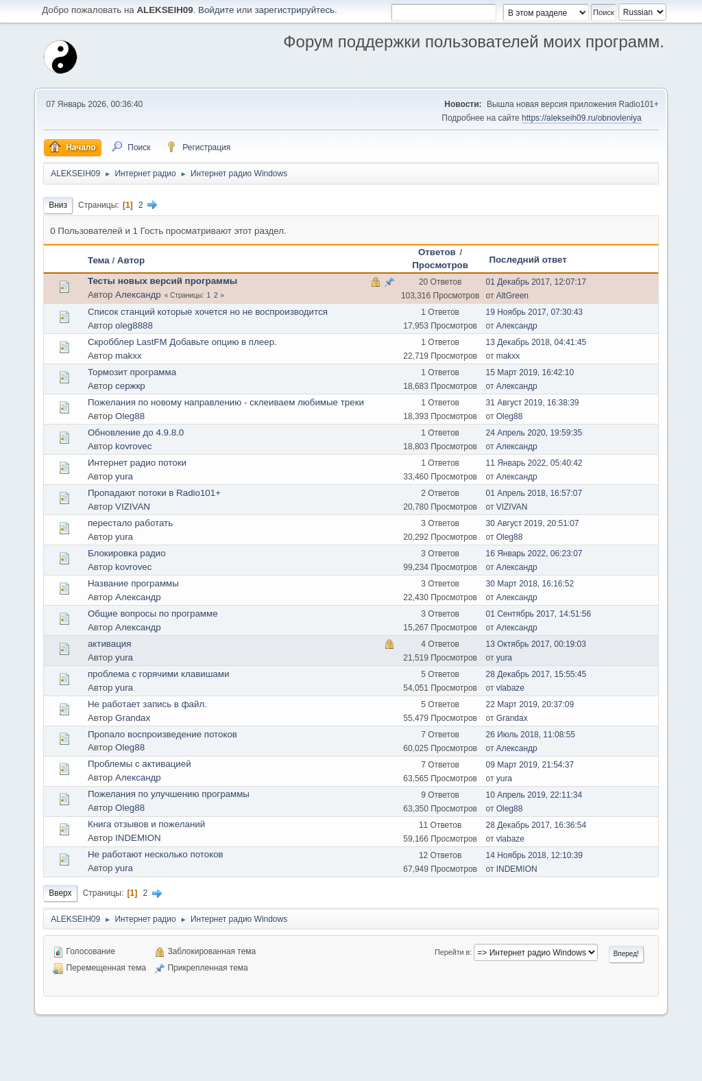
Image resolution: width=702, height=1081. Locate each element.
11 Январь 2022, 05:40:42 (533, 463)
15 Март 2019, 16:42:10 (529, 372)
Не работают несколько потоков (155, 854)
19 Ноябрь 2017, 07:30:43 (534, 312)
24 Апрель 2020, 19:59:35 (533, 433)
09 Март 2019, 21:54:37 (529, 765)
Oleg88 (130, 416)
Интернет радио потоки (137, 463)
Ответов (437, 252)
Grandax (132, 718)
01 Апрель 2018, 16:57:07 (533, 493)
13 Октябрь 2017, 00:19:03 (535, 644)
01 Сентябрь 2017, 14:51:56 (538, 614)
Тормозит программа (132, 372)
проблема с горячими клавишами (158, 674)
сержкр (130, 386)
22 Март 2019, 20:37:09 (529, 704)
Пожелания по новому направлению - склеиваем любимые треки (226, 402)
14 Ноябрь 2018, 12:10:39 (534, 855)
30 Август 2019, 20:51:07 (532, 523)
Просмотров (440, 265)
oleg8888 (134, 325)
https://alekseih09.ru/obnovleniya (582, 118)
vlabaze (510, 688)
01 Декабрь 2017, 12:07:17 (535, 282)
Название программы (133, 583)
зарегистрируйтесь (294, 10)
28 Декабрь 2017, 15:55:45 (535, 674)
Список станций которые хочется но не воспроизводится (208, 312)
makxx (128, 356)
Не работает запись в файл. (147, 704)
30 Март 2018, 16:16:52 (529, 584)
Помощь (540, 1066)
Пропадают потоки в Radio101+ (154, 493)
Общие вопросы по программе (153, 613)
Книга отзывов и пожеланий (146, 824)
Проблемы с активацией (139, 764)
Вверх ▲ (648, 1066)
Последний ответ (527, 259)
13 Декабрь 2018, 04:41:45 (535, 342)
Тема (99, 260)
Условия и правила (594, 1066)
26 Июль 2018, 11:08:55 (530, 734)
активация (110, 644)
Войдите (216, 10)
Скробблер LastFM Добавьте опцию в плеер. (182, 342)
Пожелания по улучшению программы (169, 794)
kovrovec (133, 446)
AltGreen (512, 295)
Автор (131, 260)
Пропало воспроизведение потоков (162, 734)
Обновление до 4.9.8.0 (136, 432)
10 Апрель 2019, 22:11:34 (533, 795)
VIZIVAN (132, 506)
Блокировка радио (127, 553)
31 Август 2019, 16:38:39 (532, 402)
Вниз (58, 205)
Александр (138, 294)
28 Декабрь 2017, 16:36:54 (535, 825)
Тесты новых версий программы (162, 281)
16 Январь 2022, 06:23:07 (533, 553)
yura (124, 476)
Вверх (60, 893)
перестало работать (130, 523)
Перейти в (452, 952)
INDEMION (138, 838)
